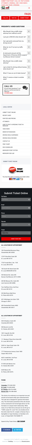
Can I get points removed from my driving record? (17, 42)
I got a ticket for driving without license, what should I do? (17, 68)
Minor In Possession (9, 132)
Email (2, 204)
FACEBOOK (6, 429)
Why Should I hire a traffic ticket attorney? (17, 62)
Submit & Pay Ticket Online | (9, 421)
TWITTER (17, 429)
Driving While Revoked (10, 138)
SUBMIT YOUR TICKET (7, 1)
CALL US (17, 1)
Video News (6, 129)
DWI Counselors (8, 147)
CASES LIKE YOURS (6, 5)
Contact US (6, 141)
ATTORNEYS (4, 3)
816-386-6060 (13, 391)
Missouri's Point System (10, 150)
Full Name (4, 196)
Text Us (14, 18)
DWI (17, 3)
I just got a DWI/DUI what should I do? (17, 37)
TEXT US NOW (25, 1)
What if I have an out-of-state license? (17, 73)
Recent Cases (7, 115)
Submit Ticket (24, 18)
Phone (3, 213)
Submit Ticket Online (9, 112)
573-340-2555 (11, 385)
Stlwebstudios (26, 441)
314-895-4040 (11, 387)
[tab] (16, 32)
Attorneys (6, 121)
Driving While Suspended (10, 135)
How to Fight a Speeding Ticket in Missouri (13, 125)
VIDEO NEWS (23, 3)
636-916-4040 (12, 389)
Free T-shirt (6, 144)
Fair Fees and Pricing (9, 118)
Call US (5, 18)
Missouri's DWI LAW (8, 153)
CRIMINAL (12, 3)
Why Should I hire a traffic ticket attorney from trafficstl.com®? (17, 32)
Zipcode (3, 221)
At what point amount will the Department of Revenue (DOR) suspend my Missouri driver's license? (17, 55)
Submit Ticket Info (16, 238)
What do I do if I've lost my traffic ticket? (17, 48)
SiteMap (10, 441)
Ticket (3, 230)
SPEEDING (16, 5)
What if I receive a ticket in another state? (17, 78)
